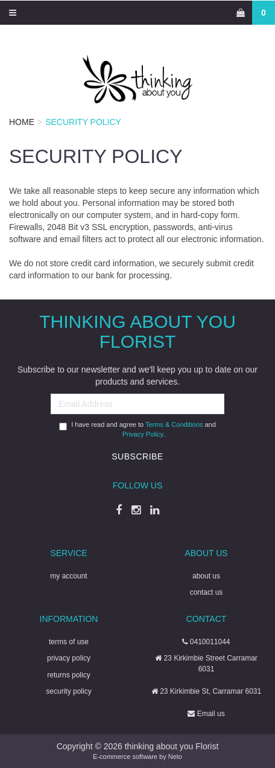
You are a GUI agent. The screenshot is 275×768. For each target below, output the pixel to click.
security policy (68, 691)
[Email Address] (137, 404)
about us (206, 576)
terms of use (69, 642)
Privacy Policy (142, 434)
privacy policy (68, 658)
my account (68, 576)
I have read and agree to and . (137, 429)
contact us (206, 592)
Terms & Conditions (174, 424)
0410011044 (206, 642)
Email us (206, 713)
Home (21, 122)
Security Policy (83, 122)
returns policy (68, 675)
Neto (175, 756)
